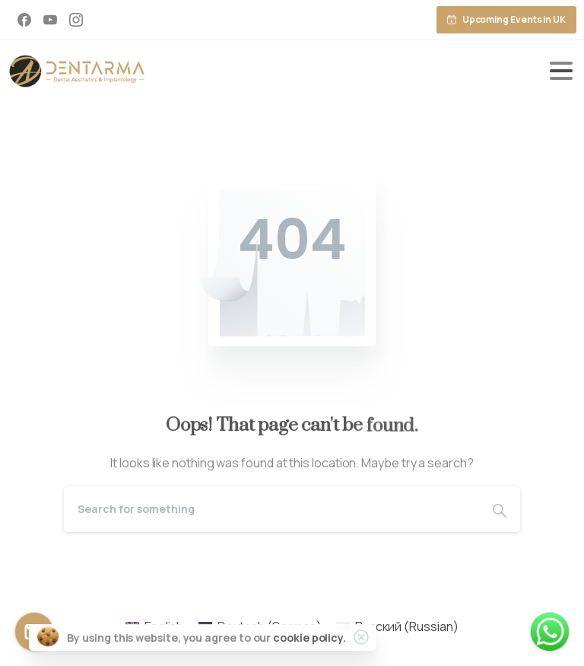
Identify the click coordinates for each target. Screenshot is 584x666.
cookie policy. (309, 638)
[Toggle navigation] (561, 71)
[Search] (271, 509)
